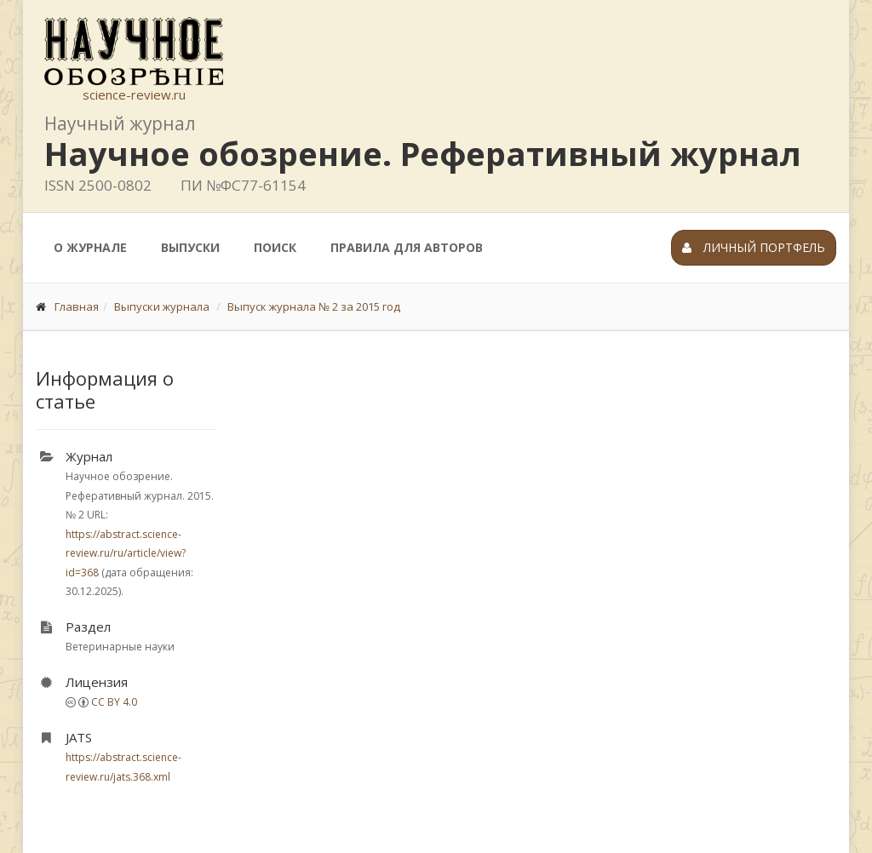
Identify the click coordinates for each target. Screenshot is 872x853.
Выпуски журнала (161, 306)
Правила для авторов (406, 247)
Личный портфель (753, 247)
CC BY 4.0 (114, 702)
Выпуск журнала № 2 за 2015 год (313, 306)
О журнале (90, 247)
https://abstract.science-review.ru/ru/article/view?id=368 (126, 553)
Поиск (275, 247)
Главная (76, 306)
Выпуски (190, 247)
